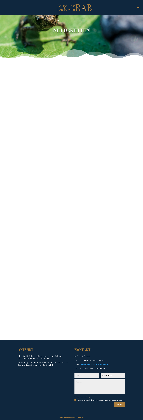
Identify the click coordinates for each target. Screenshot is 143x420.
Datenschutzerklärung (76, 417)
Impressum (63, 417)
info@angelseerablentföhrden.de (94, 364)
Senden (119, 404)
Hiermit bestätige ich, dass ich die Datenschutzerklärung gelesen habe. (98, 400)
